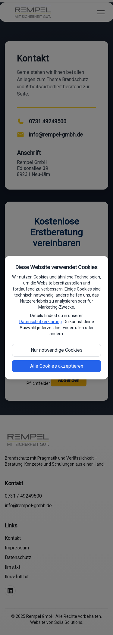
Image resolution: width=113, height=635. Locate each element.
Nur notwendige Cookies (57, 350)
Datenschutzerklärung (40, 321)
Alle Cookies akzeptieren (56, 366)
